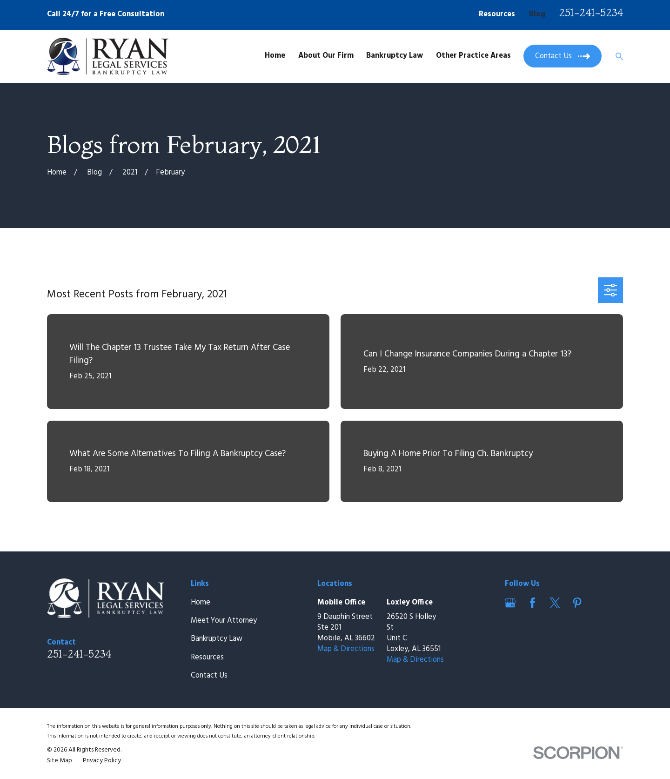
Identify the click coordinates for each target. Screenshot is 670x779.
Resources (497, 14)
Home (200, 603)
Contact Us (209, 676)
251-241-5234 (591, 12)
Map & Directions (346, 649)
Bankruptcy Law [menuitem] (394, 56)
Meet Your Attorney (224, 621)
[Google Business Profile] (510, 603)
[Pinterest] (577, 603)
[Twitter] (554, 603)
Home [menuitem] (275, 56)
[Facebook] (532, 603)
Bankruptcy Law (216, 639)
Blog (537, 14)
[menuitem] (59, 760)
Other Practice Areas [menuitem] (473, 56)
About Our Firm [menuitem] (326, 56)
